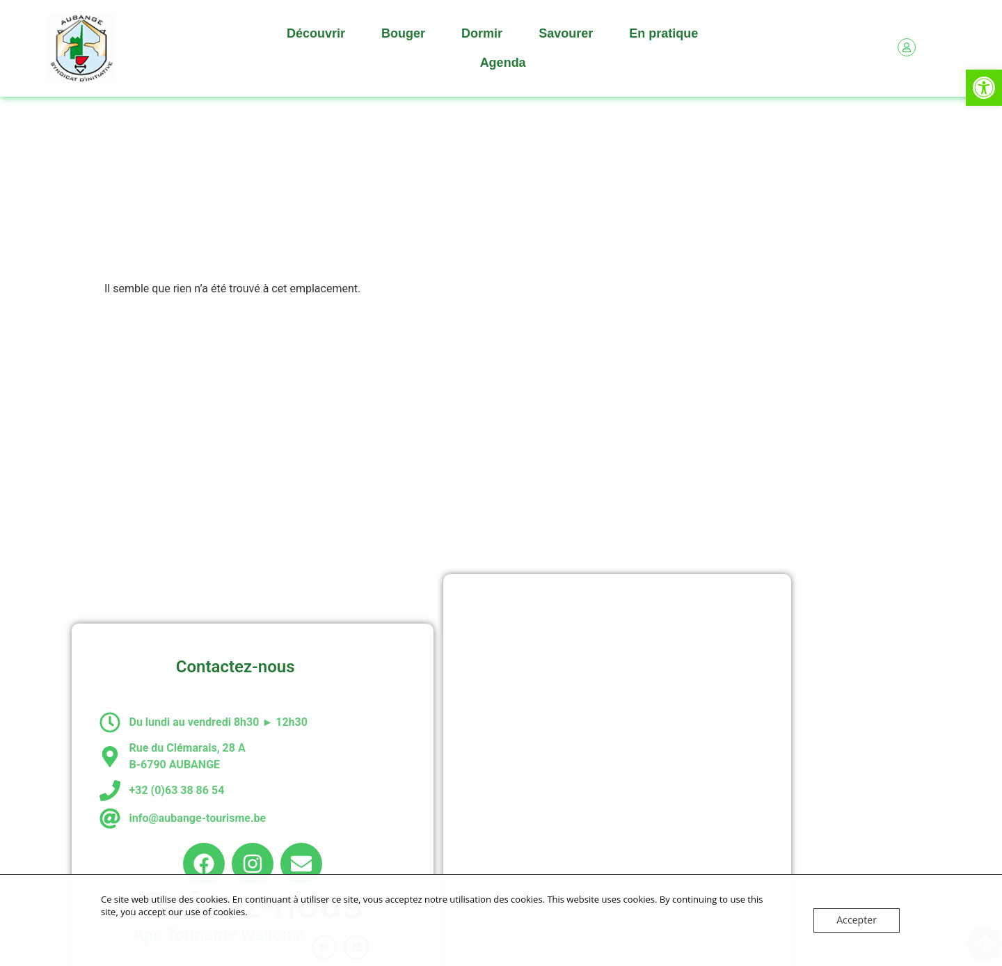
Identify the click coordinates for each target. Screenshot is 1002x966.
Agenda (503, 63)
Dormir (485, 33)
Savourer (569, 33)
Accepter (858, 920)
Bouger (406, 33)
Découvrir (319, 33)
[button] (984, 88)
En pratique (667, 33)
